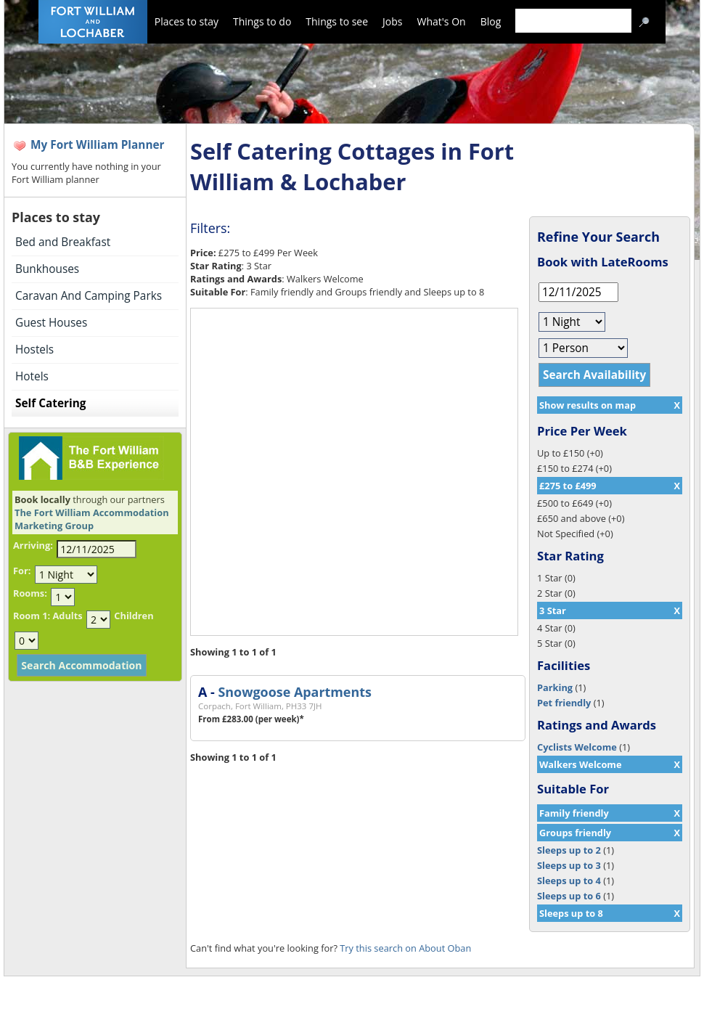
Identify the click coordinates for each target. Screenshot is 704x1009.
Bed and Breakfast (62, 242)
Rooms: (30, 593)
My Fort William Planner (97, 144)
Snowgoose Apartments (294, 691)
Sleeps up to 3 (569, 865)
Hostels (34, 349)
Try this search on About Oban (405, 948)
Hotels (32, 376)
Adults (67, 615)
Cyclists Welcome (577, 746)
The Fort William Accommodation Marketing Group (92, 519)
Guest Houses (51, 322)
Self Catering (50, 403)
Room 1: (31, 615)
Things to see (337, 21)
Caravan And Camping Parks (88, 295)
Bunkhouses (47, 269)
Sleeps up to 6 (569, 895)
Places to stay (186, 21)
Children (133, 615)
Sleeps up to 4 (569, 880)
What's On (441, 21)
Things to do (262, 21)
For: (21, 570)
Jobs (392, 21)
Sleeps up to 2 (569, 850)
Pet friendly (564, 702)
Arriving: (33, 545)
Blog (491, 21)
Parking (555, 687)
